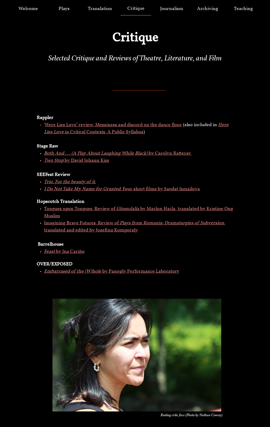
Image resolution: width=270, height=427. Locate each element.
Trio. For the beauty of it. (70, 182)
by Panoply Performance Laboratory (111, 271)
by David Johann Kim (76, 160)
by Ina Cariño (64, 251)
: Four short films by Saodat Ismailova (122, 189)
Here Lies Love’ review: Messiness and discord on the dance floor (113, 125)
